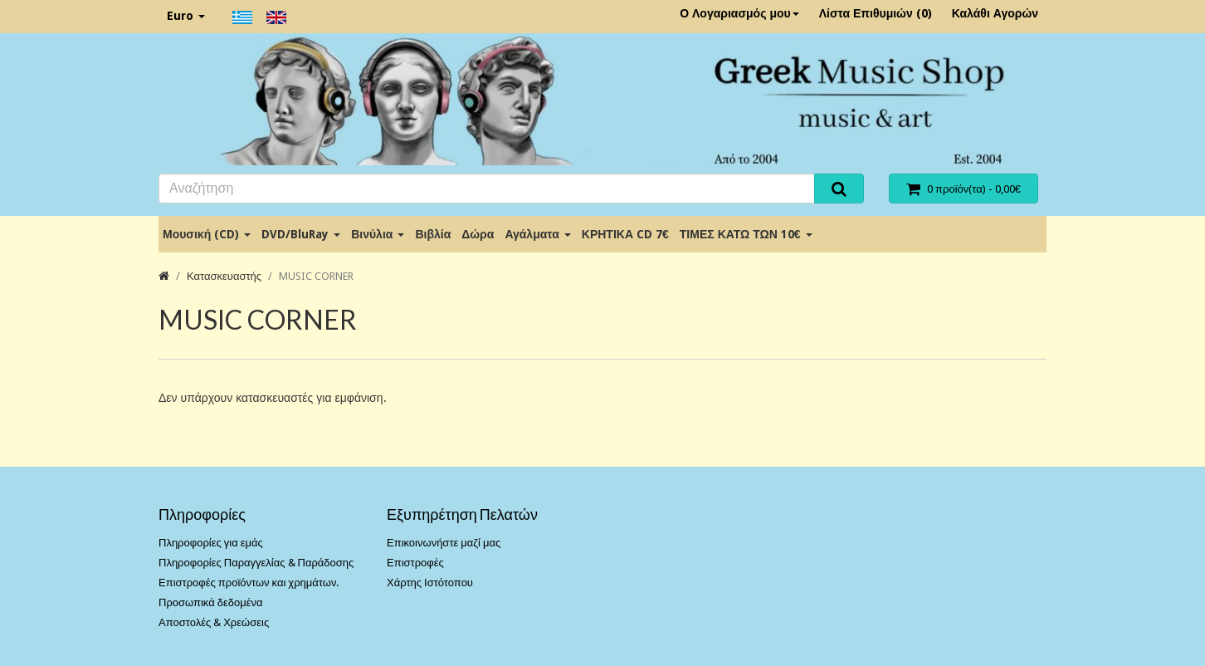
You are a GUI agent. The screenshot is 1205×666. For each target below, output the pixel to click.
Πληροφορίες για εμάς (211, 542)
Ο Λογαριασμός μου (739, 13)
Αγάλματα (537, 234)
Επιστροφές (415, 562)
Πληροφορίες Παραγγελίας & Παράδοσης (256, 562)
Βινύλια (377, 234)
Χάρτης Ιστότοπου (430, 582)
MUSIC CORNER (316, 276)
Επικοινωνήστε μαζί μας (443, 542)
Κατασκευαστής (224, 276)
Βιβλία (433, 234)
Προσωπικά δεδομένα (211, 602)
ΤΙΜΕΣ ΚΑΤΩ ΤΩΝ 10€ (746, 234)
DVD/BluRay (300, 234)
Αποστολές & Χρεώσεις (214, 622)
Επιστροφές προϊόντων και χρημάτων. (249, 582)
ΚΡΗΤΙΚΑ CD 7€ (625, 234)
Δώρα (477, 234)
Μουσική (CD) (207, 234)
